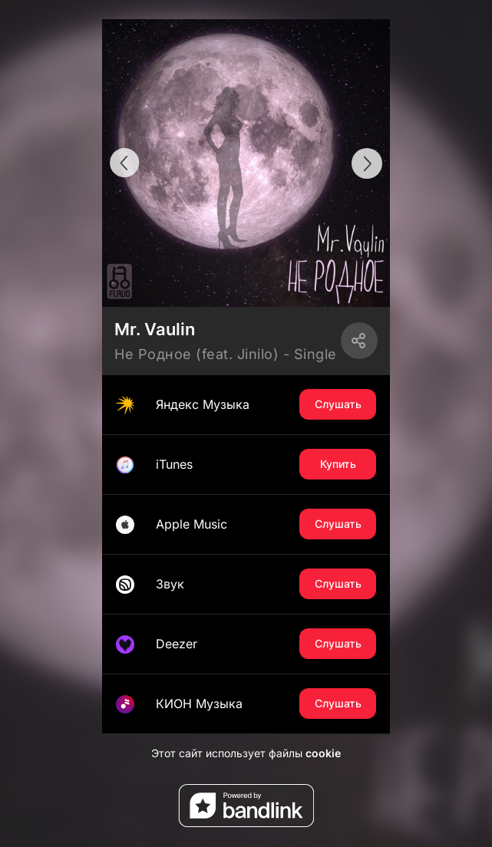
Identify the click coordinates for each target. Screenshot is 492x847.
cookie (323, 753)
